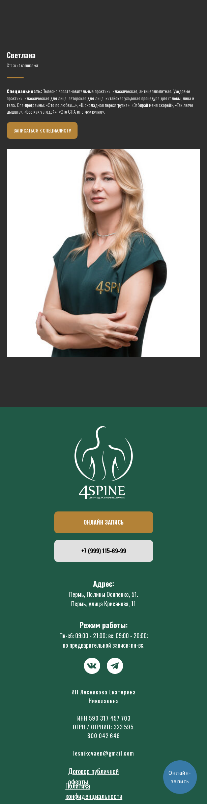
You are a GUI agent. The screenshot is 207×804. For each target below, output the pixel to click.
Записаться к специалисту (42, 130)
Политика (77, 785)
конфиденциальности (93, 796)
